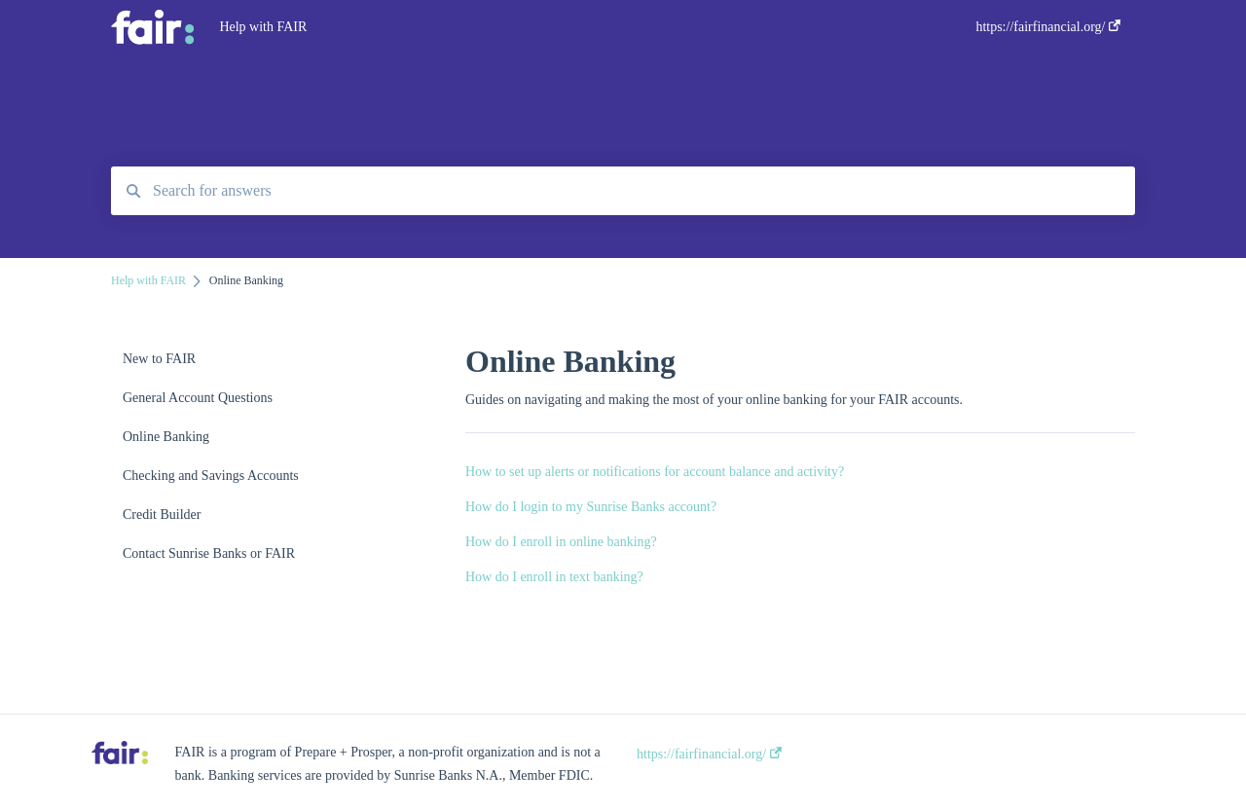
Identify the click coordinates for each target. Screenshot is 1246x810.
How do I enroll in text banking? (554, 577)
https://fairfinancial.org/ (709, 754)
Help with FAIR (263, 26)
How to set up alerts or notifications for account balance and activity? (654, 471)
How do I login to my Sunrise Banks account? (590, 506)
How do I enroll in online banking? (561, 541)
